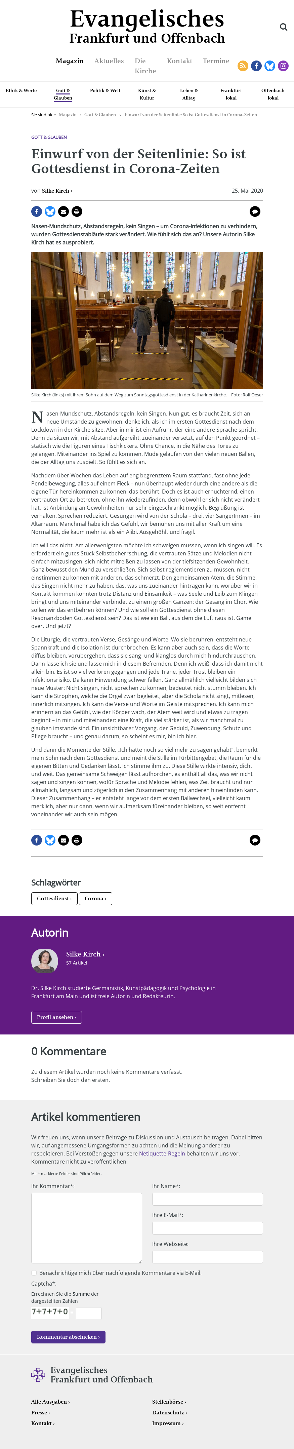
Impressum (166, 1423)
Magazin (70, 61)
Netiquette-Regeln (162, 1153)
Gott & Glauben (63, 94)
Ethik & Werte (21, 90)
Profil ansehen (55, 1017)
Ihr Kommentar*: (53, 1186)
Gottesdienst (53, 898)
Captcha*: (43, 1283)
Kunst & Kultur (147, 94)
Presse (39, 1412)
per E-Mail (63, 211)
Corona (94, 898)
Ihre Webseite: (170, 1244)
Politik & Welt (105, 90)
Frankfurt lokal (231, 94)
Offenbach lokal (273, 94)
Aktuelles (109, 61)
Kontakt (179, 61)
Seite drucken (77, 211)
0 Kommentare (255, 211)
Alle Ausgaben (49, 1402)
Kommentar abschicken (67, 1337)
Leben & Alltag (189, 94)
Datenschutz (168, 1412)
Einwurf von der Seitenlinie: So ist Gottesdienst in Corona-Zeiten (191, 114)
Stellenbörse (167, 1402)
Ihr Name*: (166, 1186)
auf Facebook (36, 211)
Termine (216, 61)
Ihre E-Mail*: (167, 1215)
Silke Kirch (55, 191)
